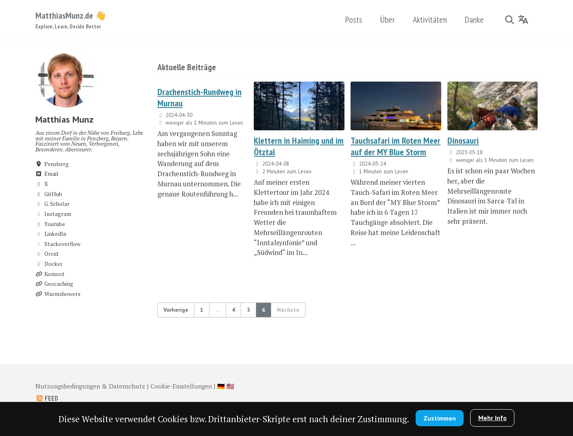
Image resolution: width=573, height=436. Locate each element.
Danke (474, 19)
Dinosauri (463, 140)
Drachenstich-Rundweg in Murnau (199, 97)
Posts (353, 19)
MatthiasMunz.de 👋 (70, 20)
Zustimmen (439, 418)
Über (387, 19)
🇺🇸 (230, 386)
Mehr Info (492, 418)
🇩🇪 (221, 386)
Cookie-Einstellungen (181, 386)
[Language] (523, 19)
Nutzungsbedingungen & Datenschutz (90, 386)
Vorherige (175, 309)
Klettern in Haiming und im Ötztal (299, 146)
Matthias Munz (64, 119)
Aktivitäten (430, 19)
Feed (47, 398)
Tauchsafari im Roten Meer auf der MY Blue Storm (395, 146)
